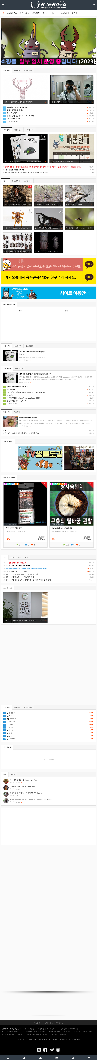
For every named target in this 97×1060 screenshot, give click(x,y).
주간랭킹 (6, 707)
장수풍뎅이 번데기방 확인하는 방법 (22, 786)
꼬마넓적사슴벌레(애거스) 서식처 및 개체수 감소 (21, 433)
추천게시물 (19, 368)
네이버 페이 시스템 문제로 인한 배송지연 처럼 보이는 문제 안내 (48, 579)
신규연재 (17, 70)
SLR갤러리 (28, 181)
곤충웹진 (36, 13)
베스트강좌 (29, 346)
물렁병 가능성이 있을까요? (14, 401)
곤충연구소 (12, 13)
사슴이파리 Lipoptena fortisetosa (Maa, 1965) (21, 398)
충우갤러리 (16, 181)
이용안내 (37, 1023)
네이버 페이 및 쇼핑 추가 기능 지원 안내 (48, 577)
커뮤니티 (55, 13)
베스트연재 (28, 70)
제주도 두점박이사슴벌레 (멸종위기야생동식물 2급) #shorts (31, 799)
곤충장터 (65, 13)
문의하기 (48, 1023)
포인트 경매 (7, 588)
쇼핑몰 (74, 13)
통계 (26, 557)
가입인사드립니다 (11, 403)
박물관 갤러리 (8, 441)
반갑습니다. (9, 389)
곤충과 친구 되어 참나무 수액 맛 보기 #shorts (26, 793)
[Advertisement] (48, 826)
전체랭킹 (17, 707)
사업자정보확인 (54, 1031)
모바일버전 (59, 1023)
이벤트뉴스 (17, 130)
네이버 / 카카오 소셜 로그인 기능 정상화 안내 (48, 574)
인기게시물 (7, 368)
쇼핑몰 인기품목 (9, 477)
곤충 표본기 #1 (10, 121)
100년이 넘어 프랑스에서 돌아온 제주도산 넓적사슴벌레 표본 (25, 172)
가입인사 (8, 395)
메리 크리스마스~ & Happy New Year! (23, 780)
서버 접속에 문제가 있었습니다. (48, 571)
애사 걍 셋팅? (10, 113)
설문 (19, 557)
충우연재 (6, 130)
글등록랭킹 (28, 707)
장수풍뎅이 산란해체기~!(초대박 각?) (18, 116)
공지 (5, 557)
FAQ (12, 557)
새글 (5, 774)
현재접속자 (7, 747)
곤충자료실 (24, 13)
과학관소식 (29, 130)
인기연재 (6, 70)
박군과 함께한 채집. (12, 118)
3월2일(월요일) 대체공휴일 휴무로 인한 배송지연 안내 (24, 392)
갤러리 (45, 13)
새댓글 (13, 774)
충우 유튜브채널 (9, 304)
